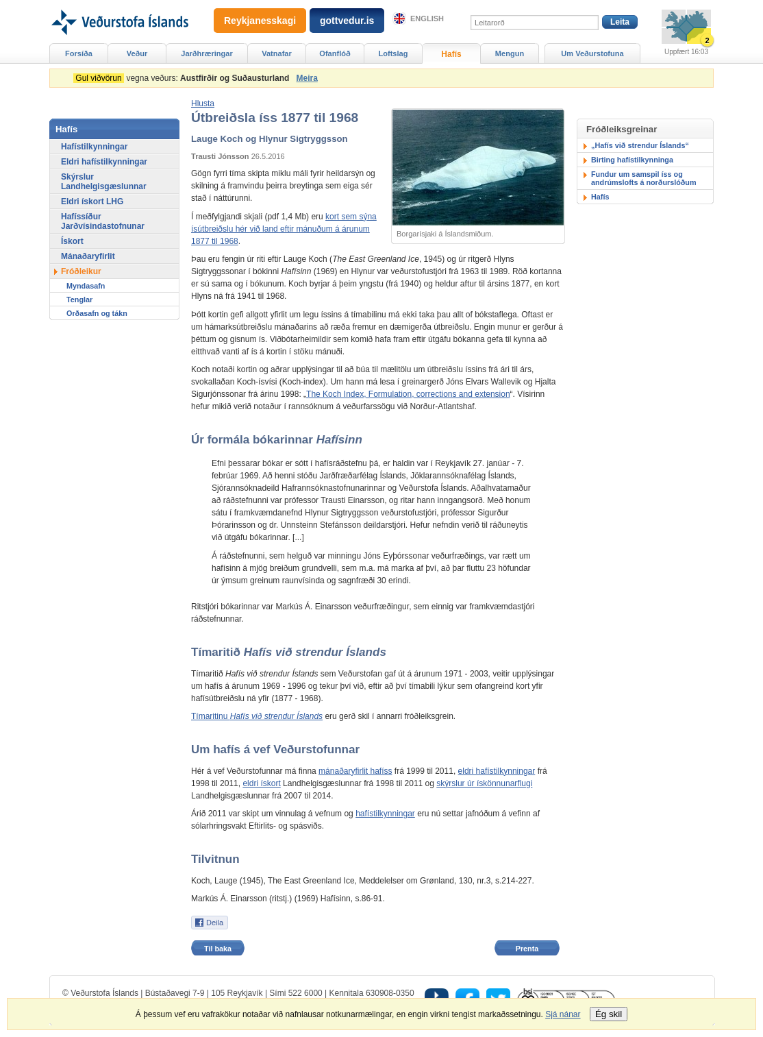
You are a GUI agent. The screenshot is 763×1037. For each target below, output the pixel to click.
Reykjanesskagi (260, 20)
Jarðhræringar (206, 53)
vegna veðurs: (183, 78)
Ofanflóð (334, 53)
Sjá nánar (562, 1014)
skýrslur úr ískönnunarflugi (484, 783)
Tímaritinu (257, 716)
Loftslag (393, 53)
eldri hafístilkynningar (497, 771)
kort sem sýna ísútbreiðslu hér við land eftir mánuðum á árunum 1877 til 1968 (284, 229)
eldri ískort (261, 783)
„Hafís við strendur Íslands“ (640, 145)
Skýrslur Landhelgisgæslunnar (104, 181)
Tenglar (79, 299)
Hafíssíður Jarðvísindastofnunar (103, 221)
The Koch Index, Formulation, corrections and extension (408, 394)
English (427, 18)
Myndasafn (85, 286)
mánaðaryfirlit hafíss (355, 771)
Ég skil (608, 1014)
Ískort (72, 241)
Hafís (600, 197)
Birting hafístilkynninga (632, 160)
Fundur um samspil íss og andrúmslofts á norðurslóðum (644, 178)
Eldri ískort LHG (92, 201)
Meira (306, 78)
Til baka (218, 948)
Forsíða (78, 53)
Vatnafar (277, 53)
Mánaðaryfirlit (88, 256)
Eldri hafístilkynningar (104, 162)
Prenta (527, 948)
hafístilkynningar (385, 813)
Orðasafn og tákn (96, 313)
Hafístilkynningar (94, 146)
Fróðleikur (81, 271)
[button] (202, 103)
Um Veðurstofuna (592, 53)
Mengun (509, 53)
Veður (137, 53)
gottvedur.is (347, 20)
